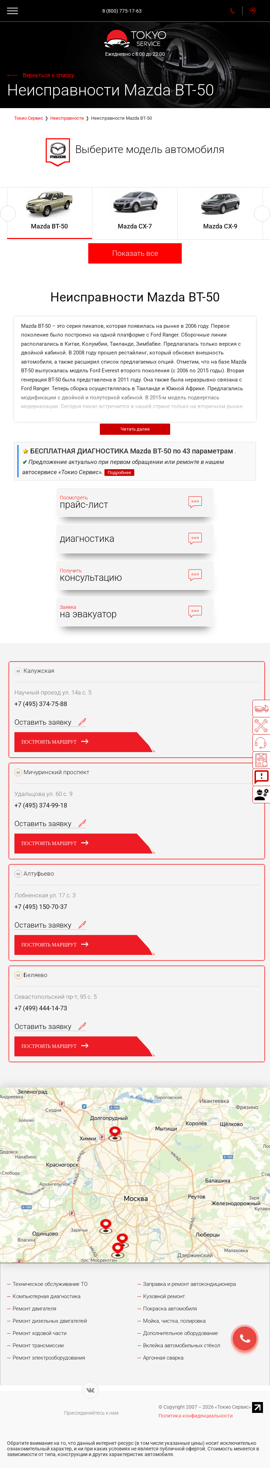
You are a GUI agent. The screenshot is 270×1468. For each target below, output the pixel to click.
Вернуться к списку (48, 75)
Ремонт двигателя (34, 1309)
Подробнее (119, 472)
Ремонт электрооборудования (49, 1358)
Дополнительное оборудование (180, 1333)
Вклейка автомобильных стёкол (181, 1345)
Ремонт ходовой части (39, 1333)
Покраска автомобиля (170, 1309)
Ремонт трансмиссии (38, 1345)
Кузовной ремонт (164, 1296)
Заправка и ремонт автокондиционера (189, 1284)
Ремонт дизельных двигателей (50, 1321)
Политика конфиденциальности (196, 1416)
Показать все (135, 253)
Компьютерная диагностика (47, 1296)
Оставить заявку (50, 722)
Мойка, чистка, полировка (174, 1321)
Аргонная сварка (163, 1358)
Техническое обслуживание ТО (50, 1284)
